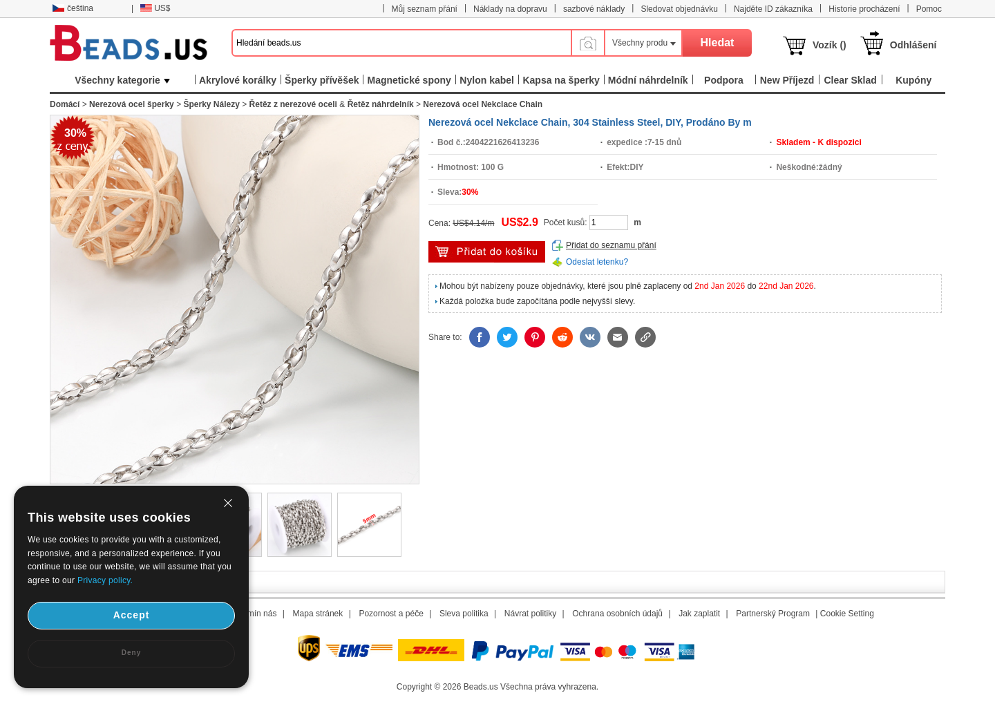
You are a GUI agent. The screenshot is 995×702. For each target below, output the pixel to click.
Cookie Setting (847, 613)
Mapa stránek (318, 613)
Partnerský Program (773, 613)
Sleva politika (464, 613)
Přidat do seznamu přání (611, 245)
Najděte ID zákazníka (773, 9)
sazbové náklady (594, 9)
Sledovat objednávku (679, 9)
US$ (155, 8)
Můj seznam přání (424, 9)
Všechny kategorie (122, 80)
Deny (131, 652)
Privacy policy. (105, 580)
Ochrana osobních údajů (617, 613)
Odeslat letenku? (597, 262)
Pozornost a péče (391, 613)
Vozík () (829, 44)
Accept (131, 614)
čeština (73, 8)
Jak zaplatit (699, 613)
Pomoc (929, 9)
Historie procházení (864, 9)
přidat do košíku (486, 252)
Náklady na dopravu (510, 9)
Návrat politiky (530, 613)
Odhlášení (913, 44)
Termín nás (256, 613)
